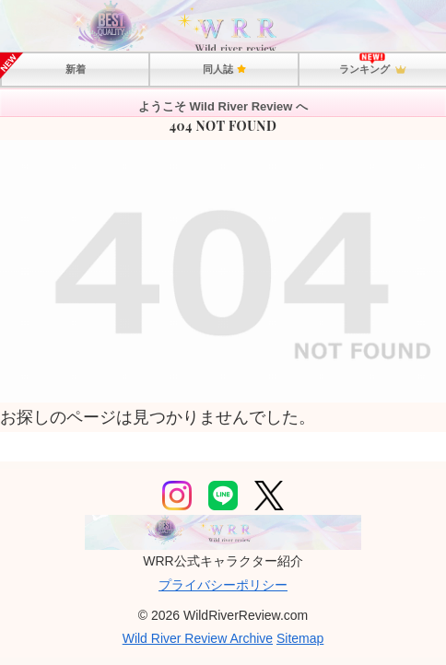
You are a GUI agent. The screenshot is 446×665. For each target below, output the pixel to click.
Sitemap (299, 638)
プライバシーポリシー (223, 585)
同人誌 (224, 69)
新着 (75, 69)
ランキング (372, 70)
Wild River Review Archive (198, 638)
